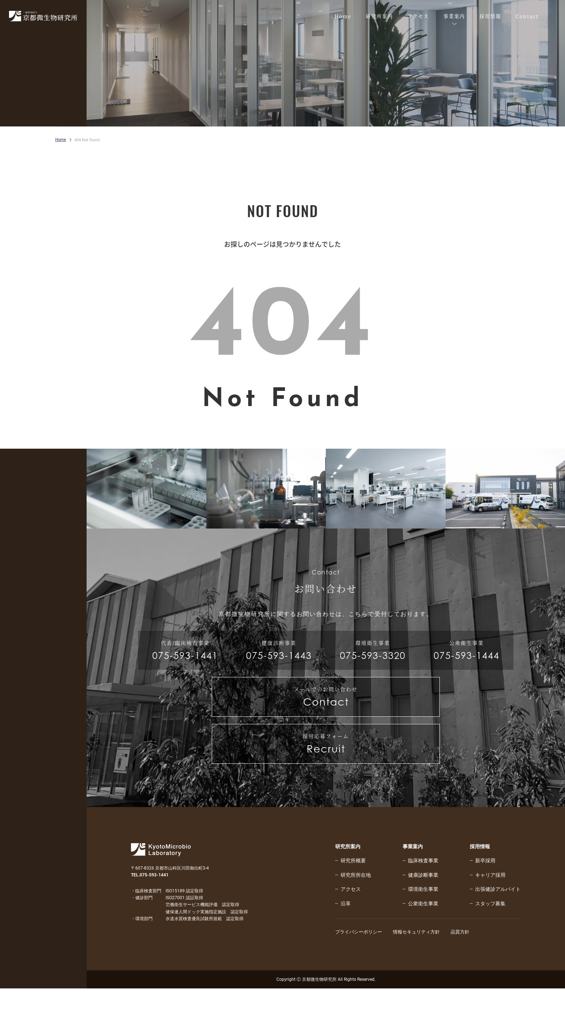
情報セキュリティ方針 (422, 952)
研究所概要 (353, 881)
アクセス (351, 909)
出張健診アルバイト (498, 909)
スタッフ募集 (490, 924)
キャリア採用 (490, 895)
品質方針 (468, 952)
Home (60, 139)
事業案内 (413, 867)
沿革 (346, 924)
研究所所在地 (356, 895)
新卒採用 (485, 881)
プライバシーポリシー (360, 952)
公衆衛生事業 (423, 924)
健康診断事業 (423, 895)
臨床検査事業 (423, 881)
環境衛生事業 (423, 909)
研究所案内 (347, 867)
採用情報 (480, 867)
